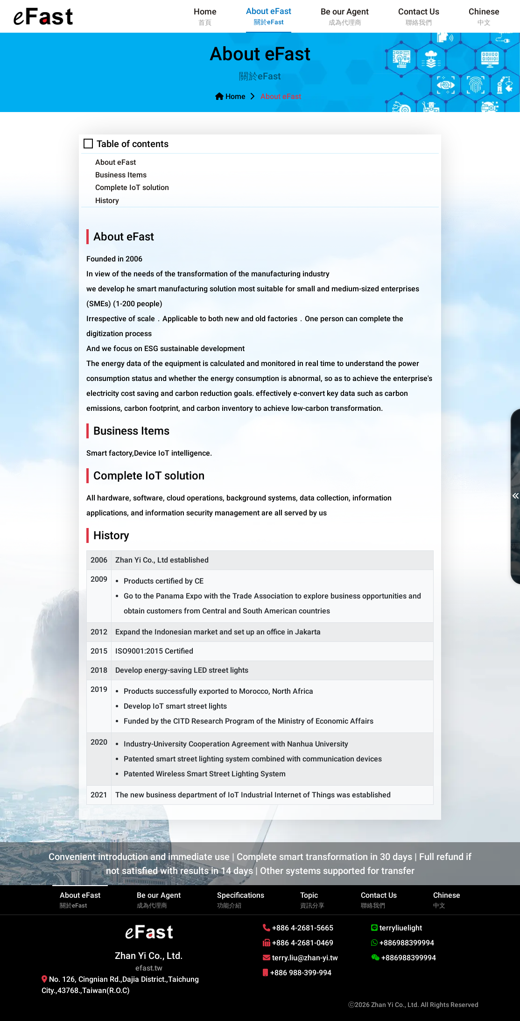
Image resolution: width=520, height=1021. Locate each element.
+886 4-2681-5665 (298, 927)
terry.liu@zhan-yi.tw (300, 957)
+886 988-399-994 (297, 972)
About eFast (115, 162)
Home (230, 96)
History (107, 200)
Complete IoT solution (132, 187)
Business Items (121, 174)
